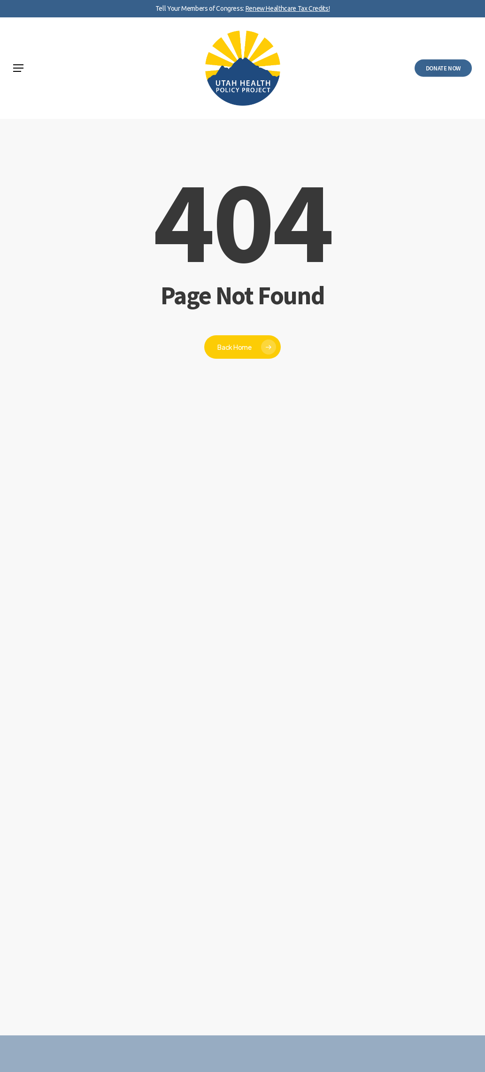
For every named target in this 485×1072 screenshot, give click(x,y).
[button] (18, 68)
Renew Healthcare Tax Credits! (288, 8)
